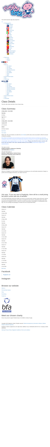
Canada (10, 27)
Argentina (11, 24)
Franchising (6, 79)
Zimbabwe (11, 53)
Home (5, 63)
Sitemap (3, 445)
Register (8, 60)
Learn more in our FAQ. (43, 139)
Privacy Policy (8, 445)
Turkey (10, 48)
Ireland (10, 31)
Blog (8, 75)
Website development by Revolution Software (33, 439)
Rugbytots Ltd (6, 274)
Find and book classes (8, 76)
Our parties (9, 71)
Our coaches (9, 68)
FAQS (8, 73)
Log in (8, 58)
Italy (10, 33)
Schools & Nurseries (11, 69)
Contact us (4, 411)
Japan (10, 34)
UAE (10, 49)
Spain (10, 45)
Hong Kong (11, 30)
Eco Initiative (9, 72)
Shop (5, 77)
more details (23, 134)
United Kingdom (12, 50)
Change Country (7, 23)
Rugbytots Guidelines (16, 445)
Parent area (6, 57)
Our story (9, 67)
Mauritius (11, 37)
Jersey (10, 36)
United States (12, 52)
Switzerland (11, 46)
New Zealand (12, 40)
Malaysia (11, 39)
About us (6, 64)
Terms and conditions (25, 445)
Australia (11, 25)
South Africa (11, 43)
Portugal (11, 42)
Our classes (9, 66)
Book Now (4, 268)
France (10, 28)
